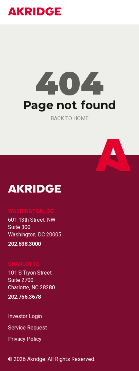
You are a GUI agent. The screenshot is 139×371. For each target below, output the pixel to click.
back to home (69, 118)
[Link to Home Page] (34, 12)
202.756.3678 (24, 297)
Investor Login (25, 316)
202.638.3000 (24, 244)
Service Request (27, 328)
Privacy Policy (25, 339)
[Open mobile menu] (127, 12)
